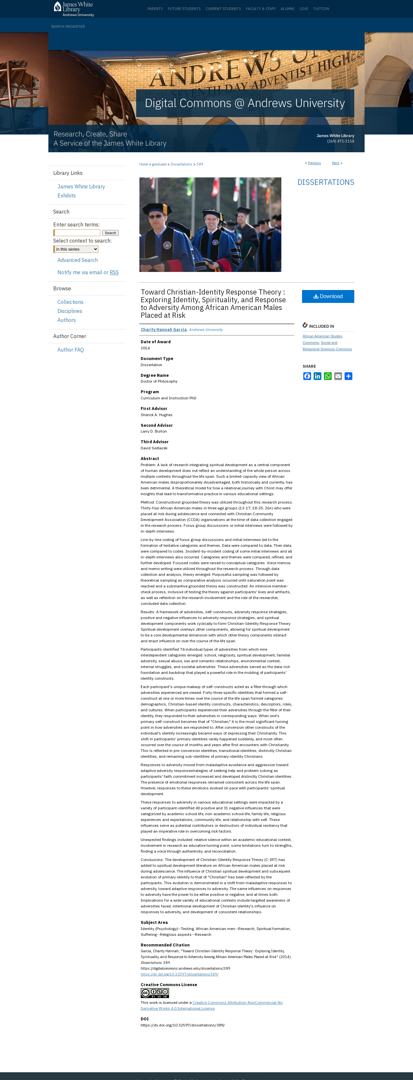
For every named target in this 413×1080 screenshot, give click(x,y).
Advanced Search (77, 260)
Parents (155, 8)
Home (143, 164)
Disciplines (69, 311)
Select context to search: (82, 240)
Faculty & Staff (261, 8)
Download (328, 296)
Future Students (184, 8)
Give (304, 8)
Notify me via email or (88, 272)
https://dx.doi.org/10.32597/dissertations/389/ (179, 974)
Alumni (288, 8)
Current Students (223, 8)
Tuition (321, 8)
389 (199, 164)
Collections (70, 302)
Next (335, 163)
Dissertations (181, 164)
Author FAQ (70, 349)
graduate (159, 164)
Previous (314, 163)
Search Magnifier (68, 26)
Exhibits (66, 195)
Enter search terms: (76, 224)
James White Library (81, 186)
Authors (66, 320)
